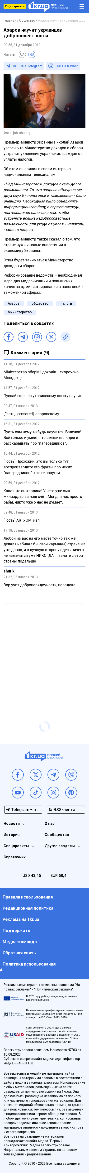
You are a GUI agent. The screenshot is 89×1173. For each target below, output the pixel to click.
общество (40, 303)
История (11, 834)
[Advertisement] (44, 653)
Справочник (15, 857)
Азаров (13, 303)
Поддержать (14, 6)
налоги (66, 303)
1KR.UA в (27, 66)
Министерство (20, 312)
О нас (50, 823)
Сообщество (57, 834)
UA (22, 54)
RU (32, 54)
